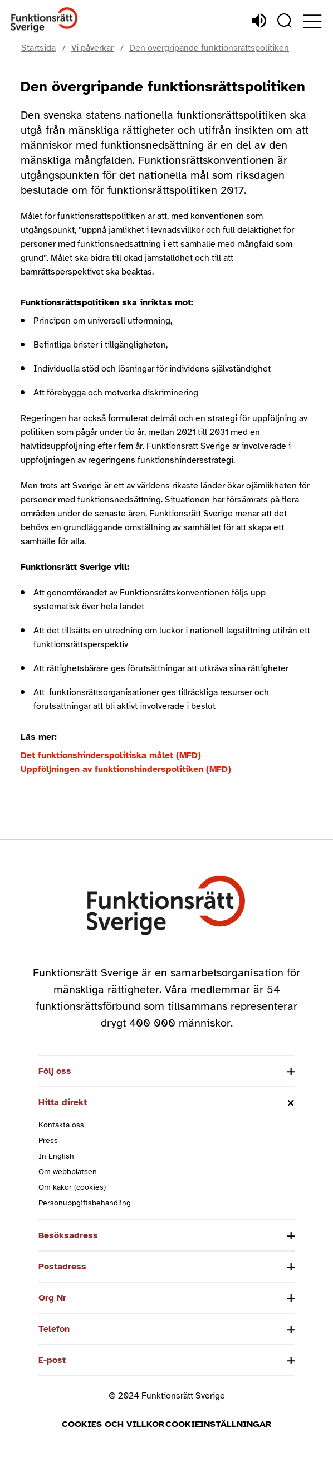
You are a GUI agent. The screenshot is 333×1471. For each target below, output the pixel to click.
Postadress (62, 1266)
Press (48, 1140)
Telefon (54, 1329)
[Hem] (44, 20)
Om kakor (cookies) (72, 1187)
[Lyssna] (259, 20)
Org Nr (52, 1297)
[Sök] (284, 20)
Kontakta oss (61, 1125)
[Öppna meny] (312, 21)
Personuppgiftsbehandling (84, 1203)
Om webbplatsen (67, 1171)
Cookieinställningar (218, 1424)
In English (56, 1156)
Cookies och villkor (113, 1424)
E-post (52, 1360)
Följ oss (54, 1071)
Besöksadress (68, 1235)
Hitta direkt (62, 1102)
